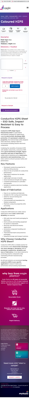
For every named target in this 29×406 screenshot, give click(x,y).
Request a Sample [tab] (7, 105)
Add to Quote (15, 86)
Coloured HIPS (13, 16)
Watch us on (18, 355)
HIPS (6, 16)
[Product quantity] (5, 86)
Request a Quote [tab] (7, 78)
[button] (27, 7)
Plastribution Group (7, 387)
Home (2, 16)
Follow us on (18, 347)
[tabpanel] (14, 91)
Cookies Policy (4, 384)
